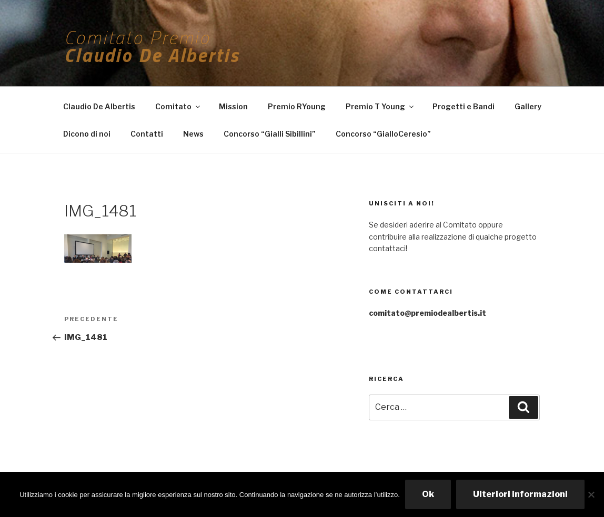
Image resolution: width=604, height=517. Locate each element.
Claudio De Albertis (99, 106)
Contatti (146, 133)
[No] (591, 494)
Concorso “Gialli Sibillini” (270, 133)
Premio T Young (380, 106)
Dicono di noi (86, 133)
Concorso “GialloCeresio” (383, 133)
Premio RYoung (297, 106)
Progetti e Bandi (463, 106)
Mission (233, 106)
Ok (428, 494)
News (193, 133)
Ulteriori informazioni (520, 494)
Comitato (178, 106)
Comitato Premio (137, 37)
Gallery (528, 106)
